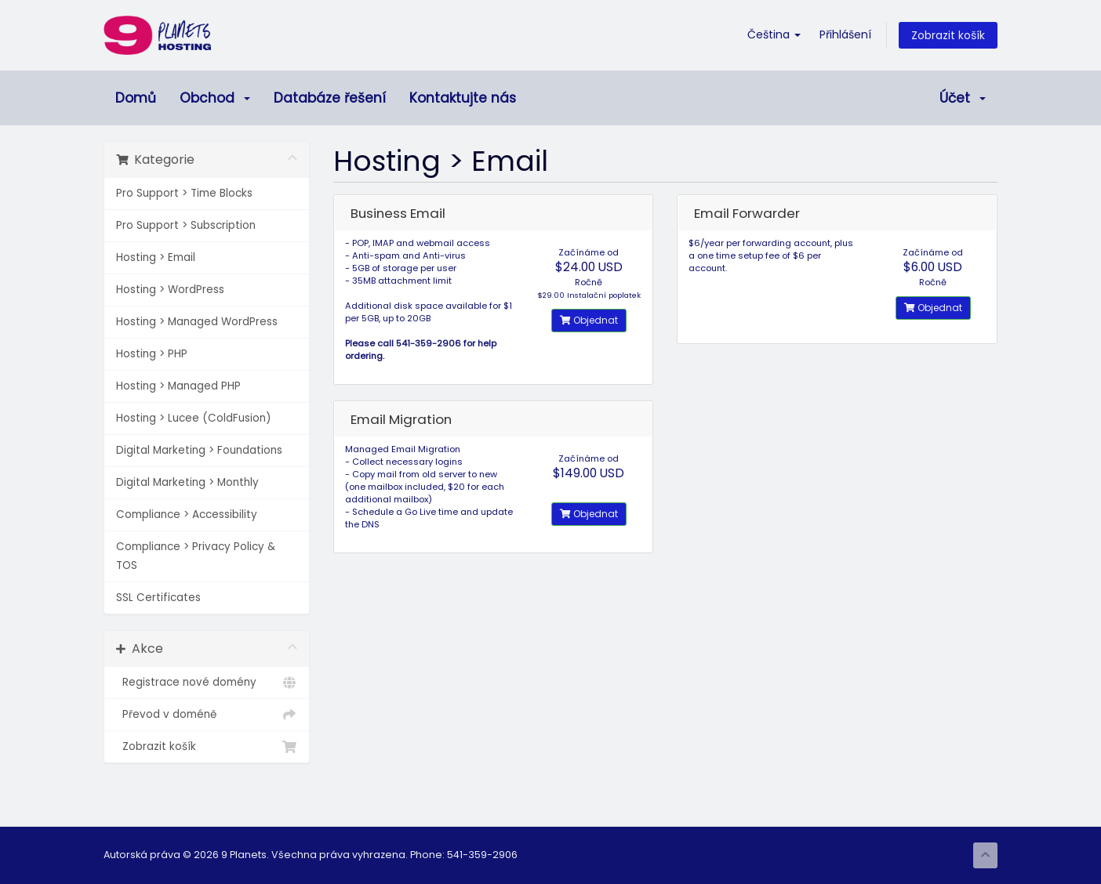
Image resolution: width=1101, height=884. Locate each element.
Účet (962, 98)
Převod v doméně (206, 714)
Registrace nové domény (206, 682)
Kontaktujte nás (462, 98)
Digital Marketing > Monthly (187, 482)
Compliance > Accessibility (186, 514)
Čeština (774, 34)
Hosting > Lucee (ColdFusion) (193, 418)
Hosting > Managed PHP (178, 386)
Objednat (589, 320)
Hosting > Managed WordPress (197, 321)
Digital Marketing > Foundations (199, 450)
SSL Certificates (158, 597)
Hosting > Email (155, 257)
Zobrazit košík (948, 35)
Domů (135, 98)
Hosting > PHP (151, 353)
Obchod (215, 98)
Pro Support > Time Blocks (184, 193)
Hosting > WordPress (170, 289)
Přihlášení (845, 34)
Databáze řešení (330, 98)
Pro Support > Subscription (186, 225)
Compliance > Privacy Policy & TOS (195, 556)
